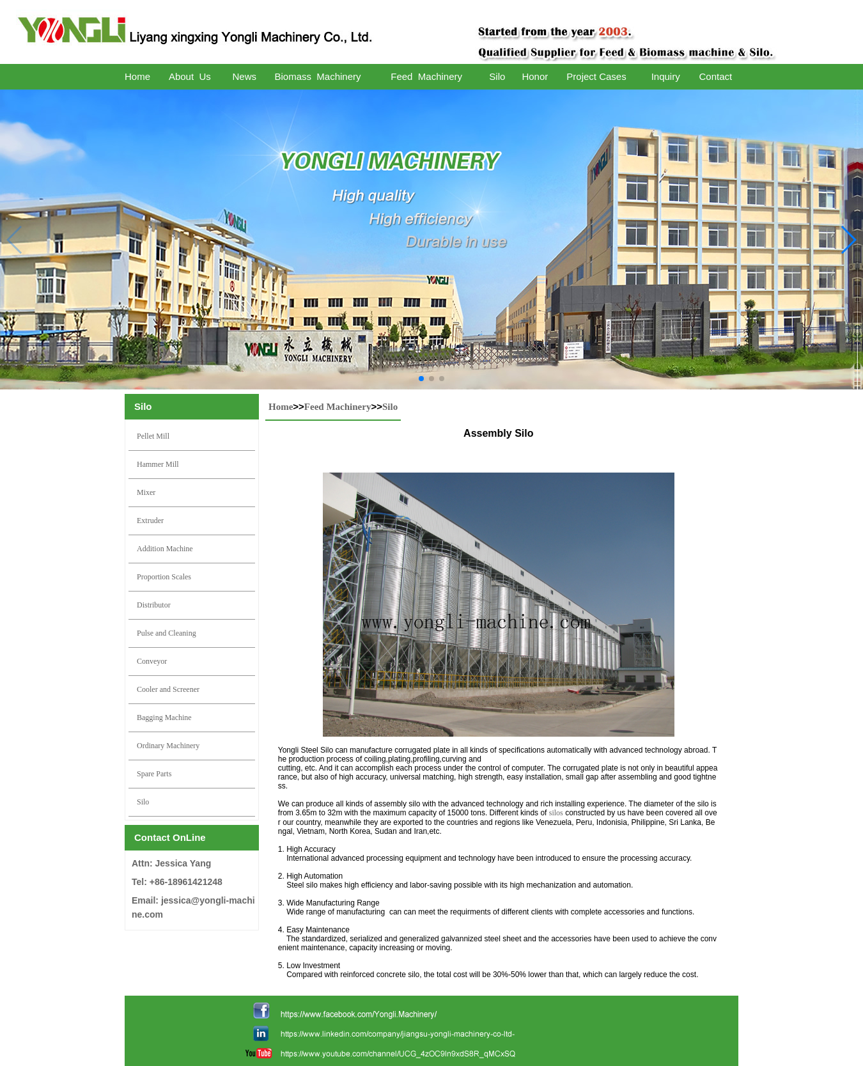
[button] (421, 378)
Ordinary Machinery (168, 745)
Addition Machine (165, 548)
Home (280, 407)
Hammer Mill (158, 464)
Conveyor (152, 661)
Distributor (154, 604)
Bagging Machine (164, 717)
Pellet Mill (153, 436)
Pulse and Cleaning (166, 633)
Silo (143, 801)
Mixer (146, 492)
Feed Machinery (337, 407)
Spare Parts (154, 773)
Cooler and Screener (168, 689)
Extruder (150, 520)
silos (556, 812)
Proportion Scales (164, 576)
